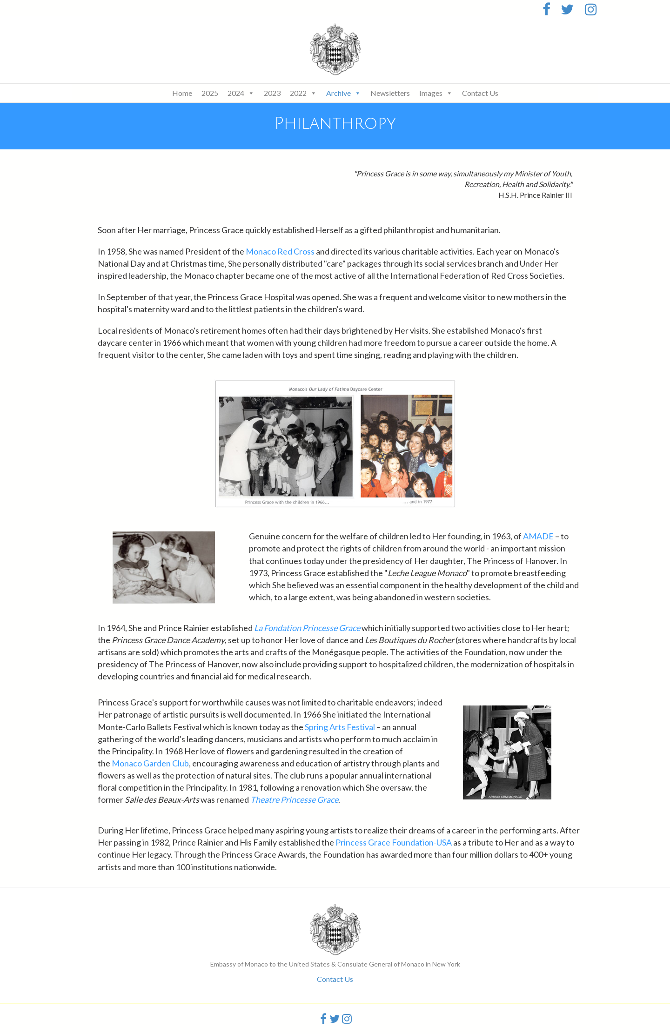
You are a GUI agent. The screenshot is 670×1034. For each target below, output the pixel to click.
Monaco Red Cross (280, 251)
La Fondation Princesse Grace (307, 628)
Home (182, 92)
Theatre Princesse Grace (294, 799)
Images (436, 92)
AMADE (538, 536)
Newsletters (390, 92)
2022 (303, 92)
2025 (209, 92)
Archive (343, 92)
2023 (272, 92)
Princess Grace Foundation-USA (393, 842)
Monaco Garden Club (150, 763)
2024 (241, 92)
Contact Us (480, 92)
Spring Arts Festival (340, 727)
